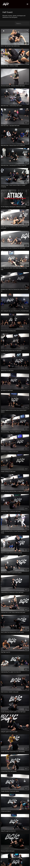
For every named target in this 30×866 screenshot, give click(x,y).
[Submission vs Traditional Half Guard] (15, 452)
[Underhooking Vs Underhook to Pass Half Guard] (15, 592)
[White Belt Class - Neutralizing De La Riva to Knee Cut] (15, 165)
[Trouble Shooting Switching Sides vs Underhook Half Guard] (15, 491)
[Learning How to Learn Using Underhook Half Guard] (15, 612)
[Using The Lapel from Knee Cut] (15, 831)
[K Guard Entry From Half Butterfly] (15, 771)
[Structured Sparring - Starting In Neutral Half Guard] (15, 86)
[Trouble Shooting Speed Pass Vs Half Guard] (15, 351)
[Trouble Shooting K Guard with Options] (15, 791)
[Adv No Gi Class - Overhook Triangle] (15, 66)
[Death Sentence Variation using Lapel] (15, 692)
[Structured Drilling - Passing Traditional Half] (15, 432)
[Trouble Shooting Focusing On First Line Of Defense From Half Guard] (15, 227)
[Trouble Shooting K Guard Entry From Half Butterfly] (15, 751)
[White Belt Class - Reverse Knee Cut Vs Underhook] (15, 145)
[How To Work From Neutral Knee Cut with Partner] (15, 632)
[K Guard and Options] (15, 811)
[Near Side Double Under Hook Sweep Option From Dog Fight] (15, 268)
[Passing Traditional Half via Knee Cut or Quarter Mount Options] (15, 411)
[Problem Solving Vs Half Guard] (15, 471)
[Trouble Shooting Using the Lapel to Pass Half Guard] (15, 712)
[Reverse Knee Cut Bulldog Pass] (15, 331)
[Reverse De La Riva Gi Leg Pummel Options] (15, 572)
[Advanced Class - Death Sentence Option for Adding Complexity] (15, 186)
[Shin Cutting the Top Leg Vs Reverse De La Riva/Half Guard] (15, 311)
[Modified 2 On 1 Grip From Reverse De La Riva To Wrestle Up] (15, 290)
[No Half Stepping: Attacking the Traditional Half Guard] (15, 207)
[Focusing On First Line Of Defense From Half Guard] (15, 248)
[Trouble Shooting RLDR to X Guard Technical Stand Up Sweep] (15, 532)
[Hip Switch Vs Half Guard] (15, 390)
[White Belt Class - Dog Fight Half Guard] (15, 125)
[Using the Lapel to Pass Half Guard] (15, 732)
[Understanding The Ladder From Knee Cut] (15, 672)
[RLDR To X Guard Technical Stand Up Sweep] (15, 553)
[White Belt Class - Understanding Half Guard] (15, 105)
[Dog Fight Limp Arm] (15, 652)
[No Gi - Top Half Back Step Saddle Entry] (15, 46)
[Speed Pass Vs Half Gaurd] (15, 370)
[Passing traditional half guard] (15, 851)
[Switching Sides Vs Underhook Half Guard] (15, 511)
